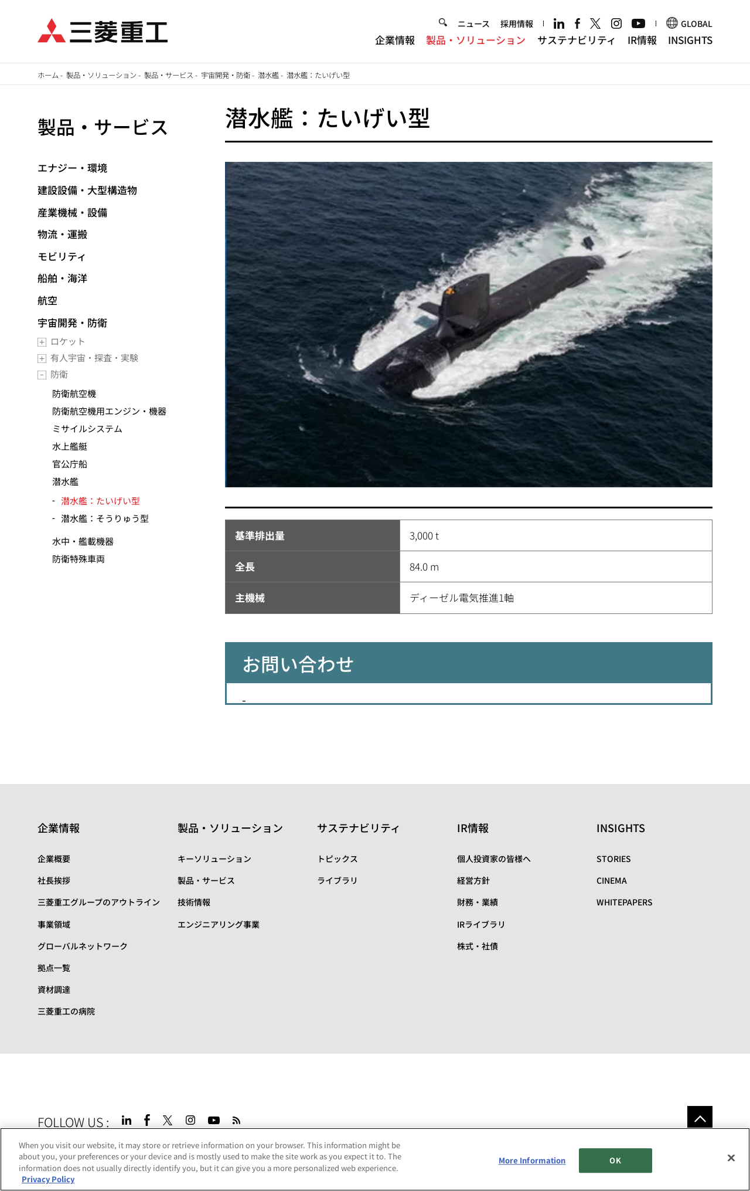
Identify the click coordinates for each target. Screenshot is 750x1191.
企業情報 (395, 40)
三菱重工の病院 (66, 1011)
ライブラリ (337, 880)
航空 (47, 300)
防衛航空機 (74, 393)
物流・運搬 (62, 233)
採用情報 (516, 24)
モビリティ (62, 256)
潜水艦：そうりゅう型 (105, 518)
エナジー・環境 (72, 167)
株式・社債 (477, 946)
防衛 (59, 374)
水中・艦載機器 (83, 541)
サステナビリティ (576, 40)
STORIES (613, 858)
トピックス (337, 858)
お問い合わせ (276, 1147)
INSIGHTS (690, 40)
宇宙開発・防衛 (225, 75)
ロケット (68, 341)
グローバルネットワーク (83, 946)
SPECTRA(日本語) (353, 1147)
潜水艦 (268, 75)
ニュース (474, 24)
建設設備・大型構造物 (87, 189)
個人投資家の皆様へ (494, 858)
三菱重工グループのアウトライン (99, 902)
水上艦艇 (69, 446)
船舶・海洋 (62, 277)
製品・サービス (168, 75)
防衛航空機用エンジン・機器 (109, 411)
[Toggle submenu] (42, 342)
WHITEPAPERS (624, 902)
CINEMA (611, 880)
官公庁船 (69, 463)
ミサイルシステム (87, 428)
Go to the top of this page (699, 1118)
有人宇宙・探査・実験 (94, 357)
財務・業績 (477, 902)
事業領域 (54, 924)
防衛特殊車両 (78, 558)
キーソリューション (214, 858)
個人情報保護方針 (210, 1147)
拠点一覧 (54, 967)
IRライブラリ (481, 924)
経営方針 (473, 880)
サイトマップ (62, 1147)
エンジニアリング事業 (219, 924)
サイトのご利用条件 (132, 1147)
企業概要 (54, 858)
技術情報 (194, 902)
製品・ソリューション (476, 40)
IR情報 (642, 40)
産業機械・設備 (72, 212)
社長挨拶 (54, 880)
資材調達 (54, 989)
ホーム (48, 75)
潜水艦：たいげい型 (100, 500)
